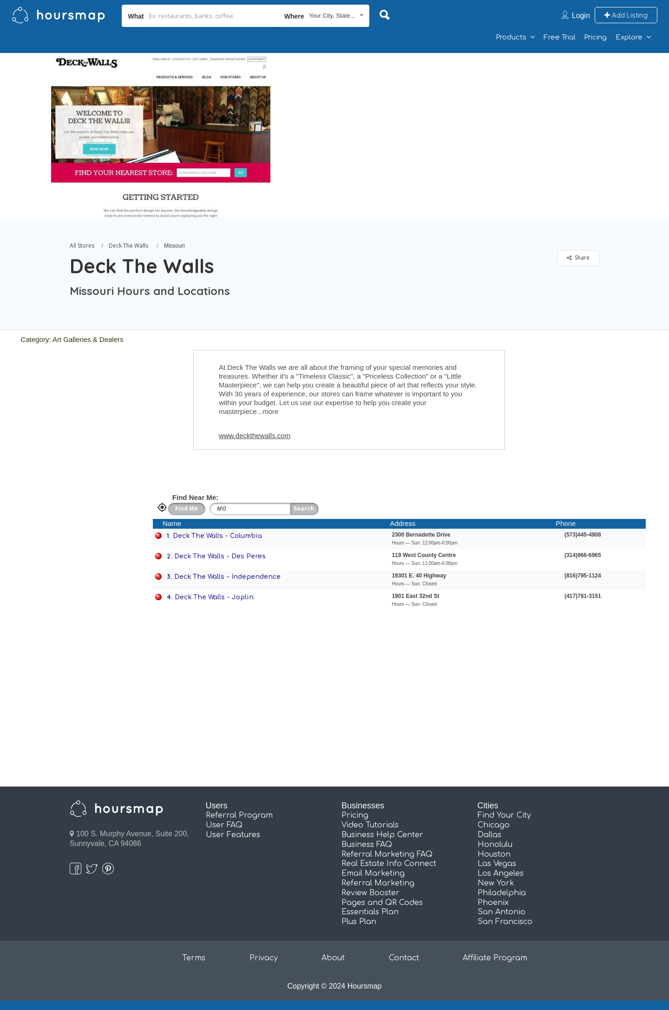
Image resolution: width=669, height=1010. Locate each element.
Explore (629, 37)
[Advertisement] (481, 118)
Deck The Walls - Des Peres (220, 556)
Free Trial (560, 37)
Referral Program (239, 815)
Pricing (595, 37)
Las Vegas (497, 863)
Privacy (263, 958)
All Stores (82, 245)
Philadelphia (502, 893)
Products (511, 37)
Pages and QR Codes (382, 903)
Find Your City (504, 815)
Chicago (494, 825)
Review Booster (370, 893)
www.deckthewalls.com (254, 435)
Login (581, 16)
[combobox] (324, 15)
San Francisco (505, 922)
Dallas (489, 835)
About (333, 958)
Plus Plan (358, 922)
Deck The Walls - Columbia (217, 535)
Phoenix (493, 903)
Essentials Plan (370, 912)
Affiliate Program (495, 958)
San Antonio (501, 912)
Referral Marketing (377, 883)
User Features (233, 835)
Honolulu (495, 844)
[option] (160, 135)
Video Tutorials (370, 825)
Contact (404, 958)
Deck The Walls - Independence (227, 576)
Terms (193, 958)
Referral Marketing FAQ (387, 854)
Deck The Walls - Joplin (214, 597)
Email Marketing (373, 873)
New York (496, 883)
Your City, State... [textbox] (332, 15)
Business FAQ (366, 844)
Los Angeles (501, 873)
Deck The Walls (128, 245)
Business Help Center (382, 835)
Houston (494, 854)
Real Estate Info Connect (388, 863)
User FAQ (224, 825)
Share (578, 258)
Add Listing (626, 15)
